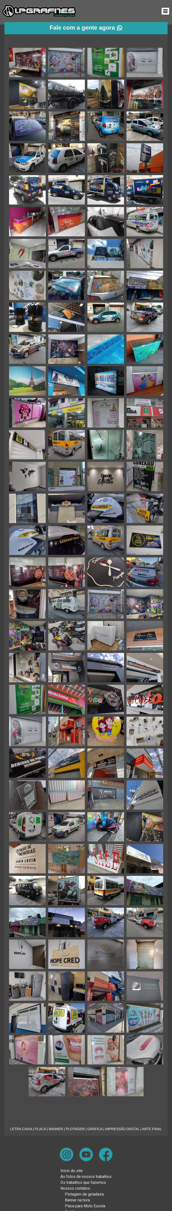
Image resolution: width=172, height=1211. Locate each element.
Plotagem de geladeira (84, 1194)
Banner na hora (77, 1200)
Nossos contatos (75, 1188)
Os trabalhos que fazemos (83, 1182)
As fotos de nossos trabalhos (86, 1176)
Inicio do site (71, 1170)
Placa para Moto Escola (85, 1206)
